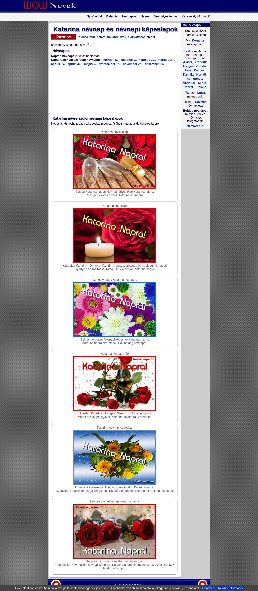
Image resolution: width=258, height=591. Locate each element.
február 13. (111, 59)
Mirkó (201, 83)
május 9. (89, 64)
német (100, 37)
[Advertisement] (113, 91)
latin (91, 37)
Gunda (200, 66)
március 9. (128, 59)
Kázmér (200, 101)
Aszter (187, 62)
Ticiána (200, 87)
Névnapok (129, 16)
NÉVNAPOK (195, 126)
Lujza (201, 92)
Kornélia (197, 40)
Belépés (112, 16)
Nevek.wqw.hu (134, 584)
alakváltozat (136, 37)
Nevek (145, 16)
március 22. (146, 59)
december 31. (154, 64)
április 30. (74, 64)
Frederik (200, 62)
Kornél (200, 74)
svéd (122, 37)
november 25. (132, 64)
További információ (230, 588)
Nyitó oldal (94, 16)
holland (112, 37)
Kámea (198, 70)
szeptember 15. (109, 64)
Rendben (208, 588)
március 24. (165, 59)
